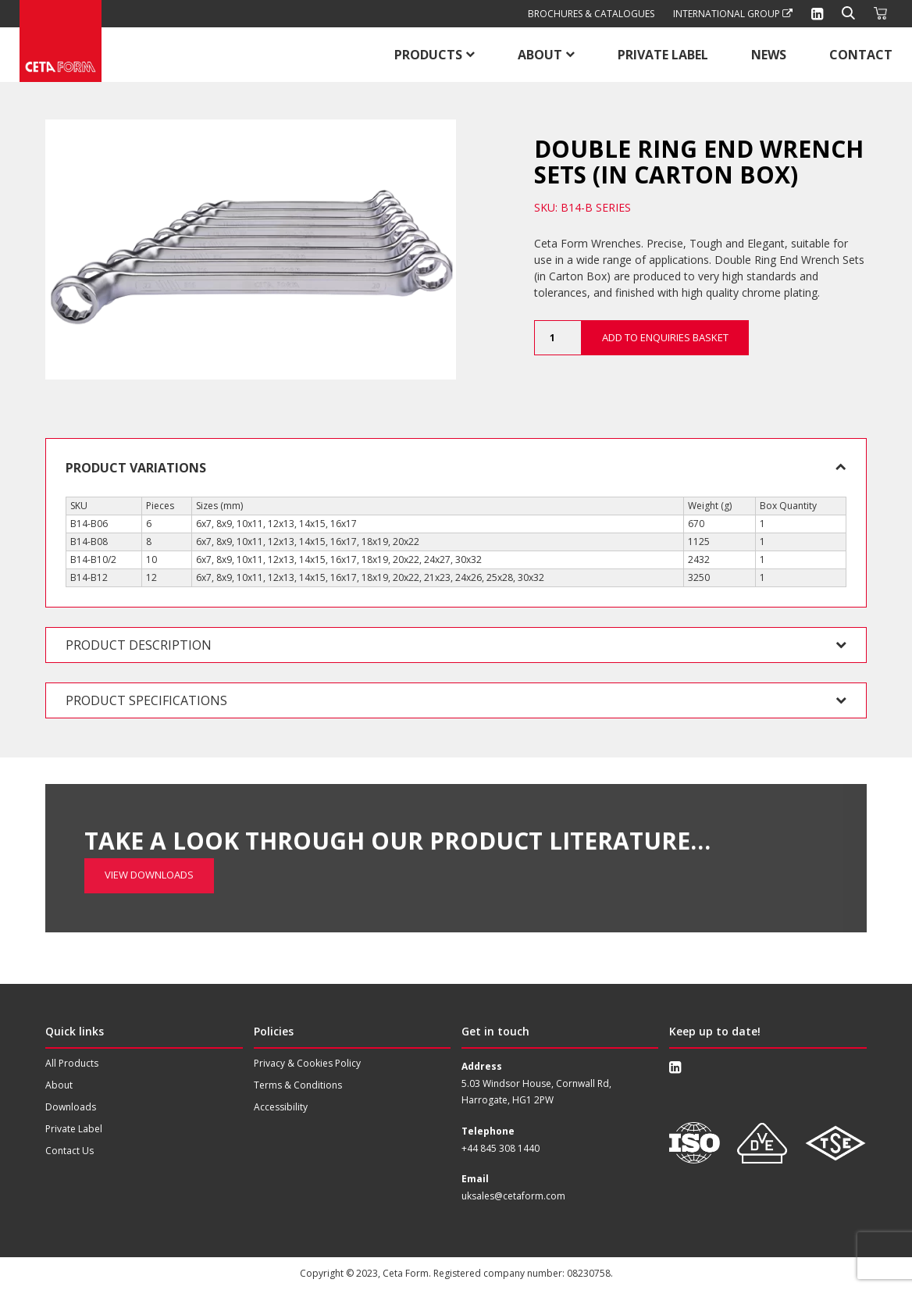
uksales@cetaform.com (513, 1196)
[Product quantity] (557, 337)
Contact (860, 54)
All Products (71, 1063)
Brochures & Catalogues (591, 13)
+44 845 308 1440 (500, 1148)
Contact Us (69, 1150)
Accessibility (281, 1107)
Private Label (663, 54)
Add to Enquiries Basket (665, 337)
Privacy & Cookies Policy (307, 1063)
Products (428, 54)
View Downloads (149, 825)
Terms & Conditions (298, 1085)
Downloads (70, 1107)
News (768, 54)
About (540, 54)
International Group (733, 13)
